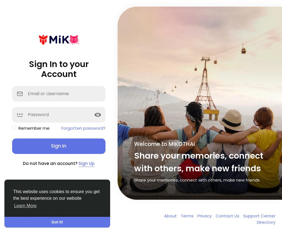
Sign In (58, 146)
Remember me (34, 128)
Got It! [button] (57, 222)
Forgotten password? (83, 128)
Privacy (205, 216)
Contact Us (228, 216)
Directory (266, 222)
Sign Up (86, 163)
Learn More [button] (25, 205)
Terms (188, 216)
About (171, 216)
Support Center (259, 216)
